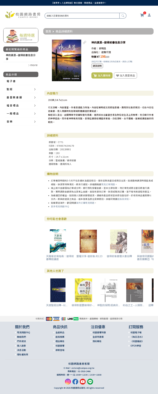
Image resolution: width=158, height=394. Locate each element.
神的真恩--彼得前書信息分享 (21, 57)
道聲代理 (106, 52)
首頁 (48, 31)
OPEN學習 (136, 345)
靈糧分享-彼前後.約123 (89, 256)
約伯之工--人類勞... (133, 305)
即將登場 (60, 350)
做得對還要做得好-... (83, 305)
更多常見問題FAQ (60, 206)
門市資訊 (21, 341)
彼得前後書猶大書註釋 (119, 256)
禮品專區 (60, 341)
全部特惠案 (98, 336)
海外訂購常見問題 (85, 202)
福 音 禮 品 (13, 105)
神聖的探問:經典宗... (108, 305)
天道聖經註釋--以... (57, 305)
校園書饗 (60, 345)
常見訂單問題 (108, 184)
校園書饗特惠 (99, 332)
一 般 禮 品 (13, 113)
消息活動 (21, 350)
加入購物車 (101, 75)
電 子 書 (11, 81)
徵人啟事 (21, 345)
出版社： (96, 52)
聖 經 (9, 89)
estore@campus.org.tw (83, 367)
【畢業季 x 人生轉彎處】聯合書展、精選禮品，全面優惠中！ (79, 2)
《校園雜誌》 (137, 341)
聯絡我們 (21, 336)
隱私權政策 (22, 354)
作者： (94, 48)
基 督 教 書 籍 (14, 97)
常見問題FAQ (23, 332)
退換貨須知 (123, 199)
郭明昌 (102, 48)
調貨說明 (97, 65)
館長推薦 (60, 336)
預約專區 (97, 341)
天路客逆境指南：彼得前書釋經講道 (60, 257)
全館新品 (60, 332)
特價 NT (95, 56)
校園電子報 (136, 332)
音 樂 (9, 121)
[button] (84, 42)
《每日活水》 (137, 336)
